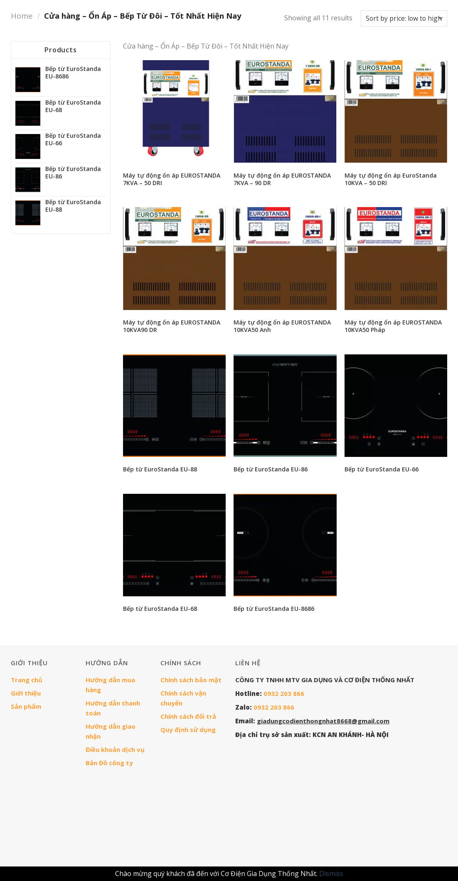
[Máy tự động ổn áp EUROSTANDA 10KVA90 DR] (174, 258)
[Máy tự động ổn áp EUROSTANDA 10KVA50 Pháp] (396, 258)
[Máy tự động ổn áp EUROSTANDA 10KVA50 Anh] (285, 258)
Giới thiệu (26, 693)
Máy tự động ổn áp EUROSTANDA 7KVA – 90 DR (282, 179)
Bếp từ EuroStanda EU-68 (160, 609)
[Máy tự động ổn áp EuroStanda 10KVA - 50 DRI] (396, 111)
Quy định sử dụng (188, 729)
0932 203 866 (283, 693)
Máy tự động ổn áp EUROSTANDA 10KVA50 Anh (282, 326)
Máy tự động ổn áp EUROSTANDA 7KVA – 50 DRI (171, 179)
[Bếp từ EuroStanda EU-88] (174, 405)
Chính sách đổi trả (188, 716)
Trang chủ (26, 680)
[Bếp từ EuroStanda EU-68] (174, 545)
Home (22, 15)
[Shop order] (404, 18)
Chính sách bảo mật (191, 680)
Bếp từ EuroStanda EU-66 (382, 469)
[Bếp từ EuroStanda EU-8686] (285, 545)
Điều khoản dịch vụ (115, 749)
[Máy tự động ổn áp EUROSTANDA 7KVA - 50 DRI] (174, 111)
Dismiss (331, 873)
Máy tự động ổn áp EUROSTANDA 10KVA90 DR (171, 326)
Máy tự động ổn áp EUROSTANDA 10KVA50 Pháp (393, 326)
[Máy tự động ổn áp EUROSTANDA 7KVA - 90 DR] (285, 111)
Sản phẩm (26, 706)
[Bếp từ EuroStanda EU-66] (396, 405)
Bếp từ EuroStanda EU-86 (271, 469)
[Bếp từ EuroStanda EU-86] (285, 405)
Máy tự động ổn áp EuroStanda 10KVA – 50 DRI (391, 179)
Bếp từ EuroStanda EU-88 (160, 469)
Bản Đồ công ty (109, 763)
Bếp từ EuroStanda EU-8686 (274, 609)
